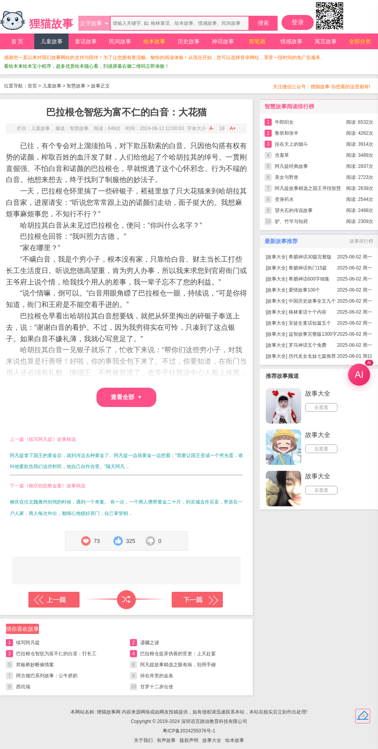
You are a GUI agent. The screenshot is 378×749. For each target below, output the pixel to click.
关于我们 (143, 740)
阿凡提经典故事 (291, 166)
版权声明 (189, 740)
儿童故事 (52, 41)
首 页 (17, 41)
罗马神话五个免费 (307, 345)
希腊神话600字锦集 (309, 279)
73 (97, 541)
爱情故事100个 (304, 290)
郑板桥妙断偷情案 (35, 664)
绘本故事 (154, 41)
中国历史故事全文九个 (312, 301)
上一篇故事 (54, 600)
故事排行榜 (361, 241)
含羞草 (282, 155)
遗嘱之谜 (149, 642)
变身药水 (284, 199)
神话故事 (223, 41)
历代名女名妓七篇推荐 (312, 356)
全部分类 (360, 41)
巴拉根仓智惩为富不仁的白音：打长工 (56, 653)
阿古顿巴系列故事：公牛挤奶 (47, 675)
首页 (32, 86)
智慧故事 (76, 86)
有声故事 (166, 740)
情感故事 (291, 41)
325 (130, 541)
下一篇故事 (197, 600)
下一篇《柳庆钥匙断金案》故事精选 (47, 486)
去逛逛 (321, 407)
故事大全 (276, 257)
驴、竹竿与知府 (291, 221)
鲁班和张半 (286, 133)
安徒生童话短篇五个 (310, 323)
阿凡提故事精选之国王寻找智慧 (308, 188)
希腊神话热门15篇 (308, 268)
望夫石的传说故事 (294, 210)
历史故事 (189, 41)
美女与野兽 (286, 177)
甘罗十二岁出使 (156, 687)
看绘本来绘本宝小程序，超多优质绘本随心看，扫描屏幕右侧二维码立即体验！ (86, 66)
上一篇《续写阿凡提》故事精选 (43, 439)
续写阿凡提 (28, 642)
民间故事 (120, 41)
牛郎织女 (284, 122)
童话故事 (86, 41)
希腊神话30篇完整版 (310, 257)
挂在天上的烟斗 (291, 144)
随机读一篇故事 (126, 599)
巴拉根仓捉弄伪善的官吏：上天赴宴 (178, 653)
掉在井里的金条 (156, 675)
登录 (297, 22)
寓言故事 (326, 41)
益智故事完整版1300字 (313, 334)
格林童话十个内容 (307, 312)
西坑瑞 (23, 687)
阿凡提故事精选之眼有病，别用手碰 (178, 664)
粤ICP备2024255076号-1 (189, 731)
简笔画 (257, 41)
